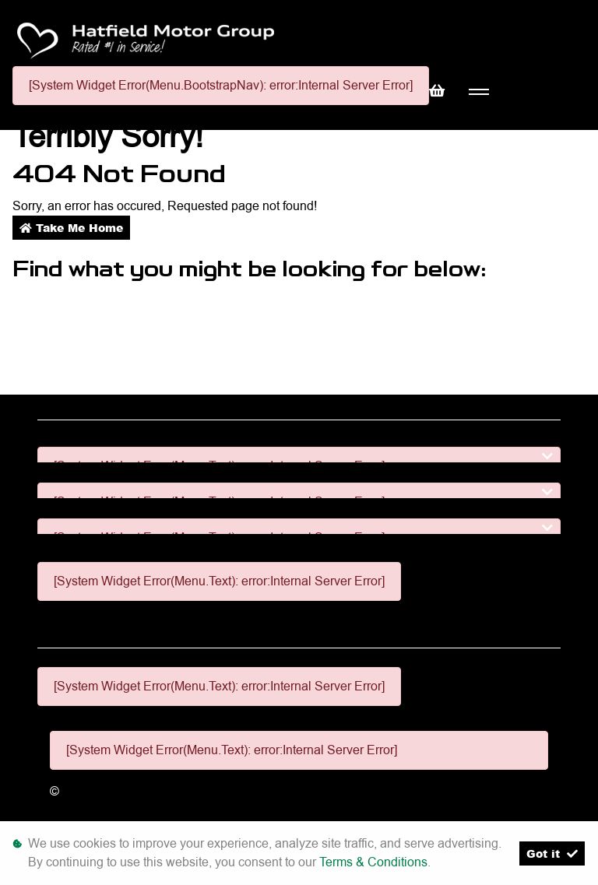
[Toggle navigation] (478, 92)
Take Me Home (71, 227)
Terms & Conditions (373, 862)
